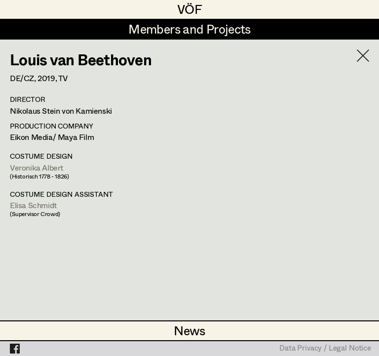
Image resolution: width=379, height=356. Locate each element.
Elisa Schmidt (33, 205)
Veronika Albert (36, 167)
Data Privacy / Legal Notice (325, 349)
